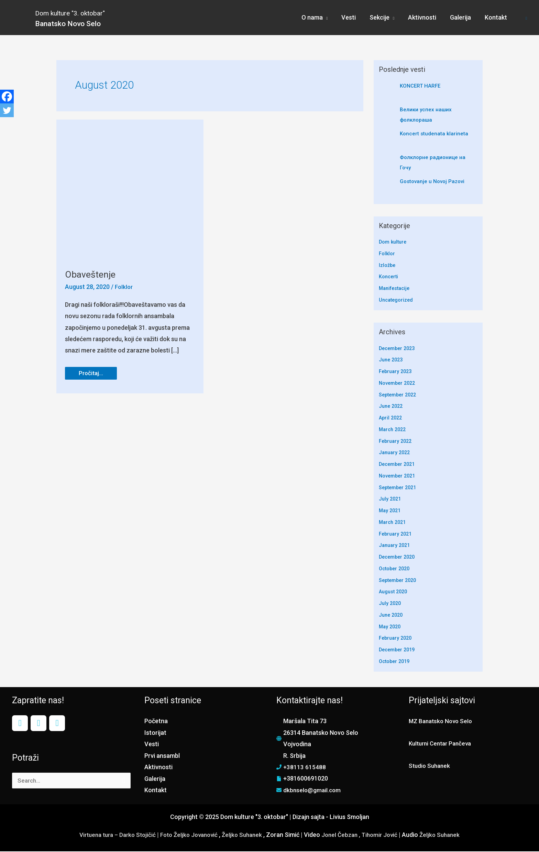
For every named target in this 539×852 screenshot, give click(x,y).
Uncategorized (397, 301)
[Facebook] (7, 96)
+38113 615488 (304, 767)
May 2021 (391, 511)
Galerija (154, 779)
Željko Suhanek (243, 835)
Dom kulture (393, 242)
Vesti (151, 744)
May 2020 (391, 627)
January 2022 (395, 453)
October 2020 (395, 569)
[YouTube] (57, 724)
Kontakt (155, 790)
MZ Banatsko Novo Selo (442, 721)
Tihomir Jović (386, 835)
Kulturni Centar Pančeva (442, 744)
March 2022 (393, 430)
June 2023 (392, 360)
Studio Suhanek (430, 766)
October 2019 (395, 662)
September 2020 (399, 581)
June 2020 (392, 616)
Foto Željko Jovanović (187, 835)
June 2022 (392, 407)
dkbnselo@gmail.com (312, 790)
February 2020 (396, 639)
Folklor (124, 287)
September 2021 (399, 488)
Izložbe (387, 266)
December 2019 (398, 650)
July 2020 (391, 604)
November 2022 (398, 384)
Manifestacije (396, 289)
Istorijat (155, 733)
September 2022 (399, 395)
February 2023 (396, 372)
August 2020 (394, 592)
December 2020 (398, 557)
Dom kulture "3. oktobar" (91, 12)
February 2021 (396, 534)
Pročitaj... (95, 373)
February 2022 (396, 442)
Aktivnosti (158, 767)
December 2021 (398, 465)
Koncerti (389, 277)
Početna (156, 721)
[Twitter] (7, 110)
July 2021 (391, 499)
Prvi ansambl (162, 756)
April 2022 (391, 418)
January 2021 (395, 546)
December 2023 (398, 349)
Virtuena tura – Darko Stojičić (111, 835)
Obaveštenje (92, 275)
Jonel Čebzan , (345, 835)
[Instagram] (38, 724)
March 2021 (393, 523)
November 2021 (398, 476)
